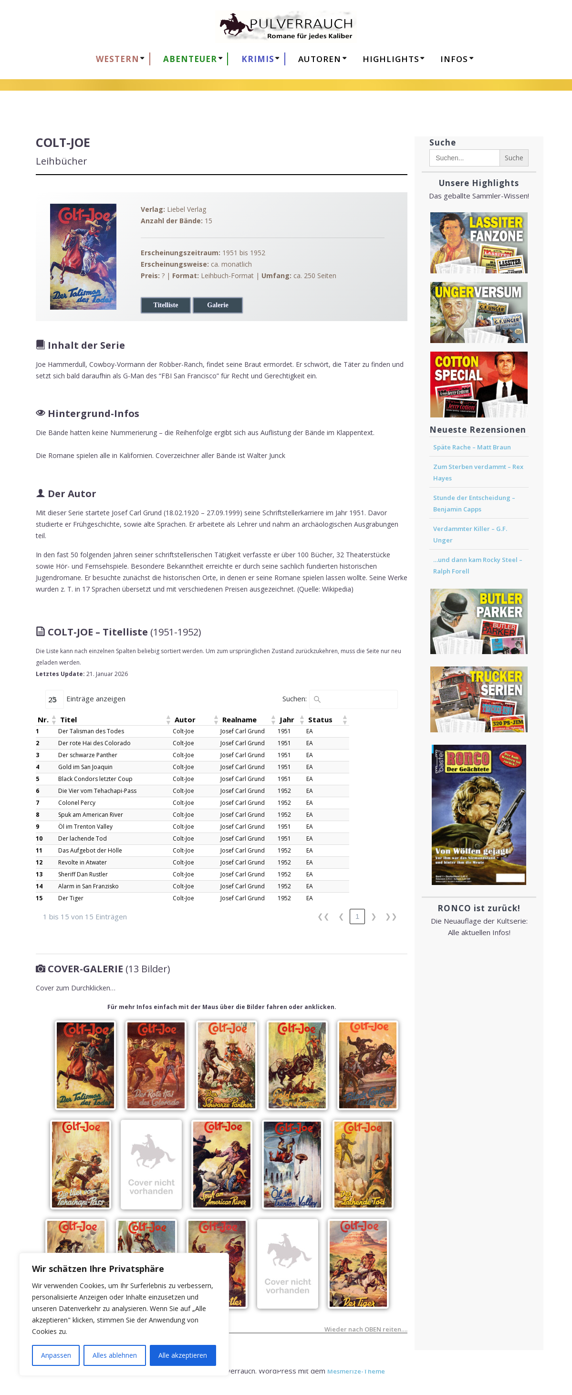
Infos (454, 58)
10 (39, 838)
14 (39, 886)
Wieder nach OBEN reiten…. (365, 1330)
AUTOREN (319, 58)
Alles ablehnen (115, 1355)
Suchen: (294, 698)
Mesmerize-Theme (356, 1371)
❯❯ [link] (391, 916)
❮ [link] (341, 916)
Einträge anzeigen (95, 698)
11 (39, 850)
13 (39, 874)
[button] (53, 719)
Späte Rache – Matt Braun (472, 447)
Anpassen (56, 1355)
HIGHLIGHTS (391, 58)
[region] (124, 1314)
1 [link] (357, 916)
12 (39, 862)
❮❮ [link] (323, 916)
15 (39, 898)
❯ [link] (374, 916)
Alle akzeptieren (182, 1355)
